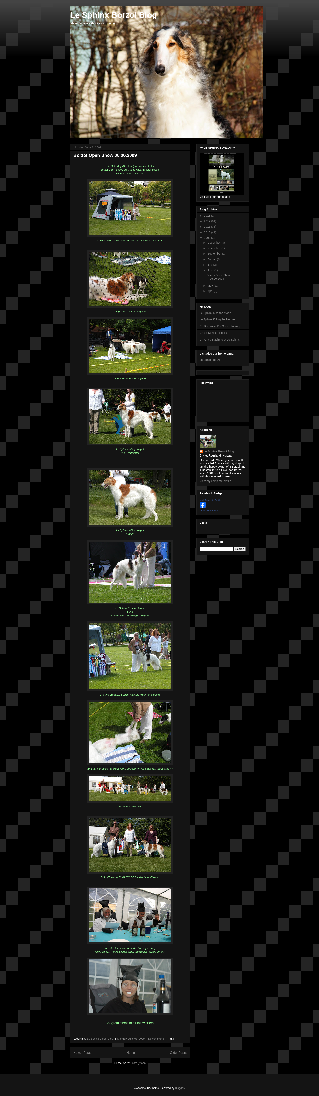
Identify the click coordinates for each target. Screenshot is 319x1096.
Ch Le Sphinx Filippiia (213, 332)
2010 (207, 232)
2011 (207, 226)
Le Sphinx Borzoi (210, 359)
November (214, 248)
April (210, 291)
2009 (207, 237)
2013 (207, 215)
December (214, 242)
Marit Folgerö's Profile (210, 500)
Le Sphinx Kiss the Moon (215, 313)
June (210, 270)
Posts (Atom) (138, 1063)
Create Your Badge (209, 510)
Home (131, 1052)
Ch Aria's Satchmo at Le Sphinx (219, 339)
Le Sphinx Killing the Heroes (217, 319)
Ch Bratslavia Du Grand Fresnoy (220, 326)
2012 (207, 221)
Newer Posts (82, 1052)
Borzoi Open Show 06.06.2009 (105, 155)
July (210, 264)
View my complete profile (215, 481)
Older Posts (178, 1052)
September (214, 253)
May (210, 285)
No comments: (157, 1038)
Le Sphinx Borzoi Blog (113, 15)
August (212, 259)
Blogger (179, 1088)
